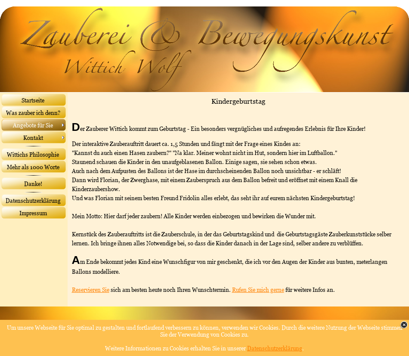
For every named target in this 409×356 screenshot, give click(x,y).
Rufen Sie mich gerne (258, 289)
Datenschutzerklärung (274, 348)
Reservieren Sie (90, 289)
